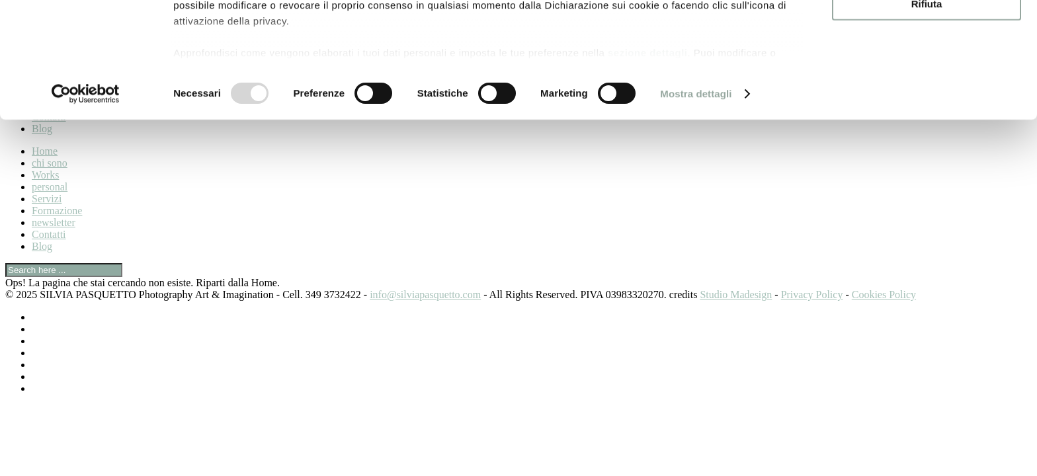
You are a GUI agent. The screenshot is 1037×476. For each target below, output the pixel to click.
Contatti (49, 234)
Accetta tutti (927, 32)
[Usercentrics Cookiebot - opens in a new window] (86, 201)
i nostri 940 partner (249, 48)
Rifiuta (926, 110)
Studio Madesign (736, 294)
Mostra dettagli (695, 200)
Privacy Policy (812, 294)
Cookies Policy (884, 294)
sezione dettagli (648, 159)
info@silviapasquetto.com (425, 294)
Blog (42, 246)
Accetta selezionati (926, 71)
